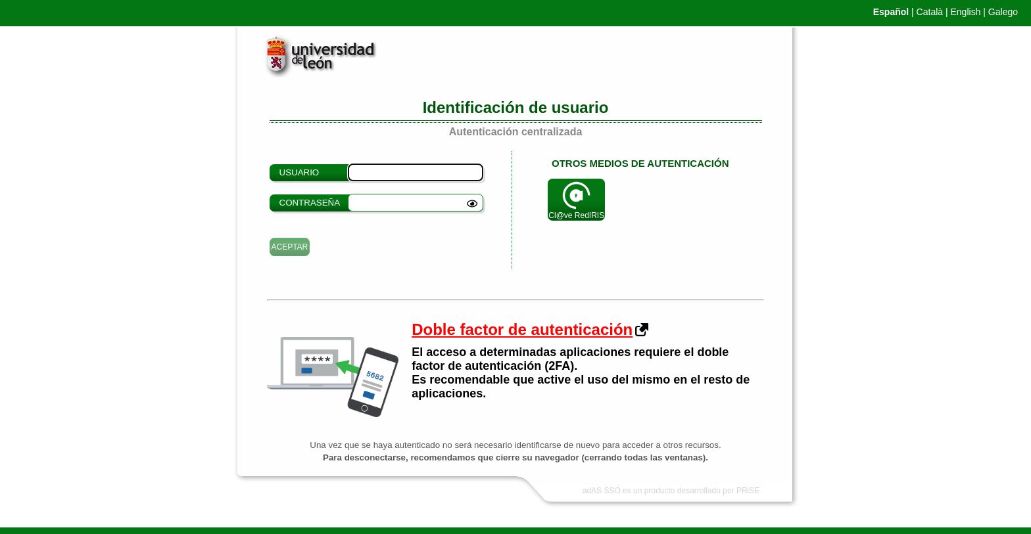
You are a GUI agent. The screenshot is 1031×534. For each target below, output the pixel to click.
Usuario (299, 172)
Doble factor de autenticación (522, 329)
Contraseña (310, 203)
